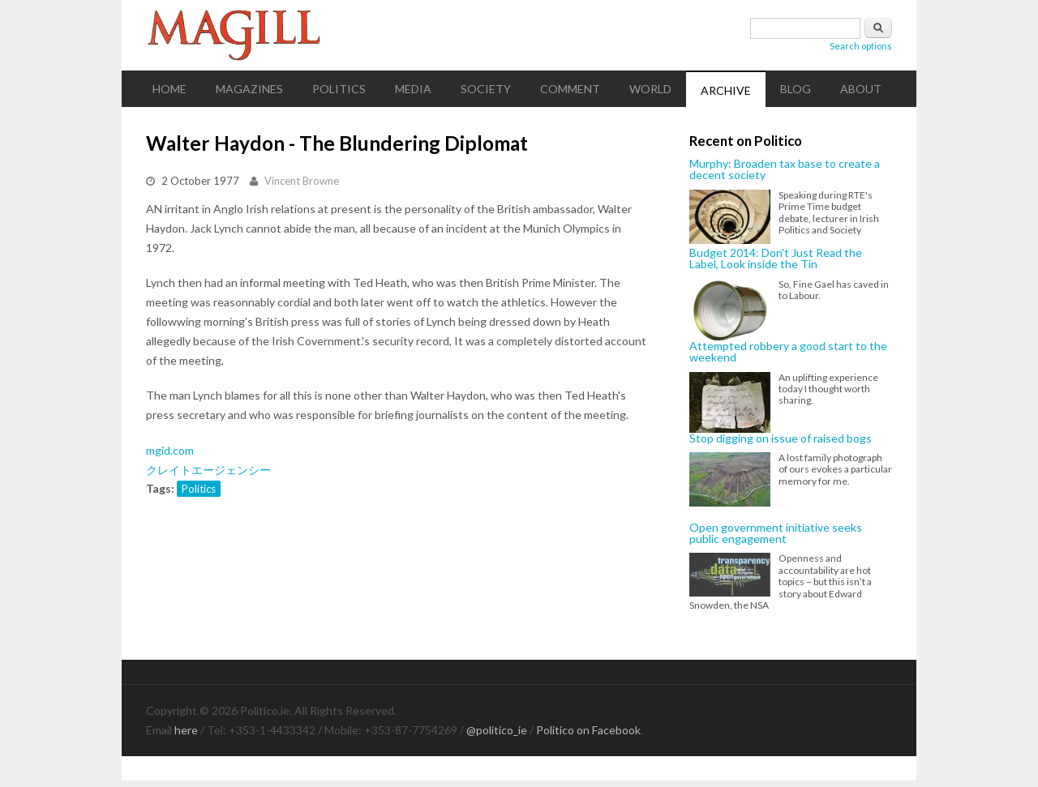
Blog (795, 89)
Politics (339, 89)
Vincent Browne (301, 180)
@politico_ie (496, 730)
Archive (726, 90)
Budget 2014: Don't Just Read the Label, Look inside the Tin (775, 259)
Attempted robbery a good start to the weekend (788, 352)
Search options (861, 46)
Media (413, 89)
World (650, 89)
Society (486, 89)
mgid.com (170, 450)
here (186, 730)
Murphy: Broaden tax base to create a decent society (784, 170)
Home (169, 89)
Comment (570, 89)
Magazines (249, 89)
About (860, 89)
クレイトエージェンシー (208, 470)
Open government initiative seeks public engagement (775, 533)
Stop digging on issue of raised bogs (780, 438)
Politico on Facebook (588, 730)
